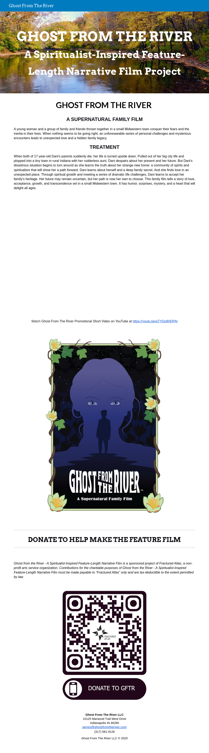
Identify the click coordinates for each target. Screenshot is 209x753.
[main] (104, 52)
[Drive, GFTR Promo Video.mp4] (104, 254)
